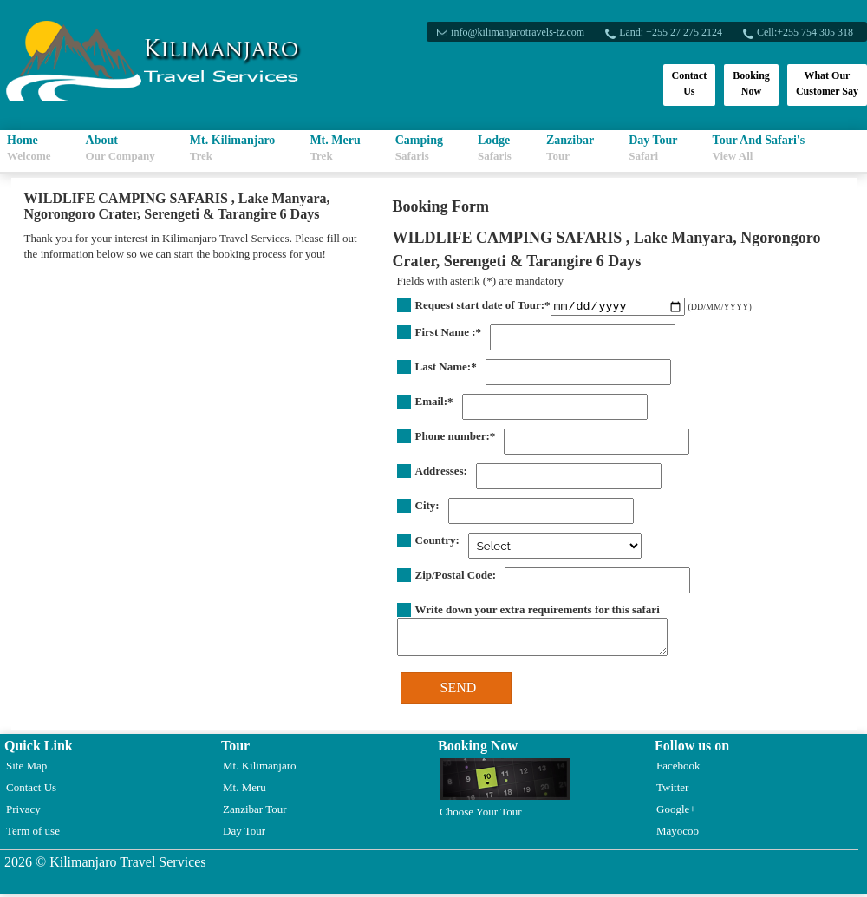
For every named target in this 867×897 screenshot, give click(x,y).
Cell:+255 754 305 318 (803, 32)
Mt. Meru (335, 148)
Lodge (495, 148)
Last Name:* (446, 369)
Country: (437, 542)
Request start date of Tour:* (483, 304)
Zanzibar (570, 148)
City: (427, 507)
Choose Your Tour (505, 791)
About (120, 148)
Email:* (434, 403)
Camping (419, 148)
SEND (458, 690)
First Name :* (448, 334)
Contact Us (689, 83)
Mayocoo (677, 833)
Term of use (33, 833)
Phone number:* (455, 438)
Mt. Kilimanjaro (233, 148)
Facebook (678, 768)
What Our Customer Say (827, 83)
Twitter (672, 789)
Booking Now (751, 83)
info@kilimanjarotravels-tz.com (515, 32)
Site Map (26, 768)
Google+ (676, 811)
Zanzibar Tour (255, 811)
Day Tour (653, 148)
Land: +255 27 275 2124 (669, 32)
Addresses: (441, 473)
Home (29, 148)
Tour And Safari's (759, 148)
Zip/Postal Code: (456, 577)
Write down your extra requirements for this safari (537, 612)
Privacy (23, 811)
